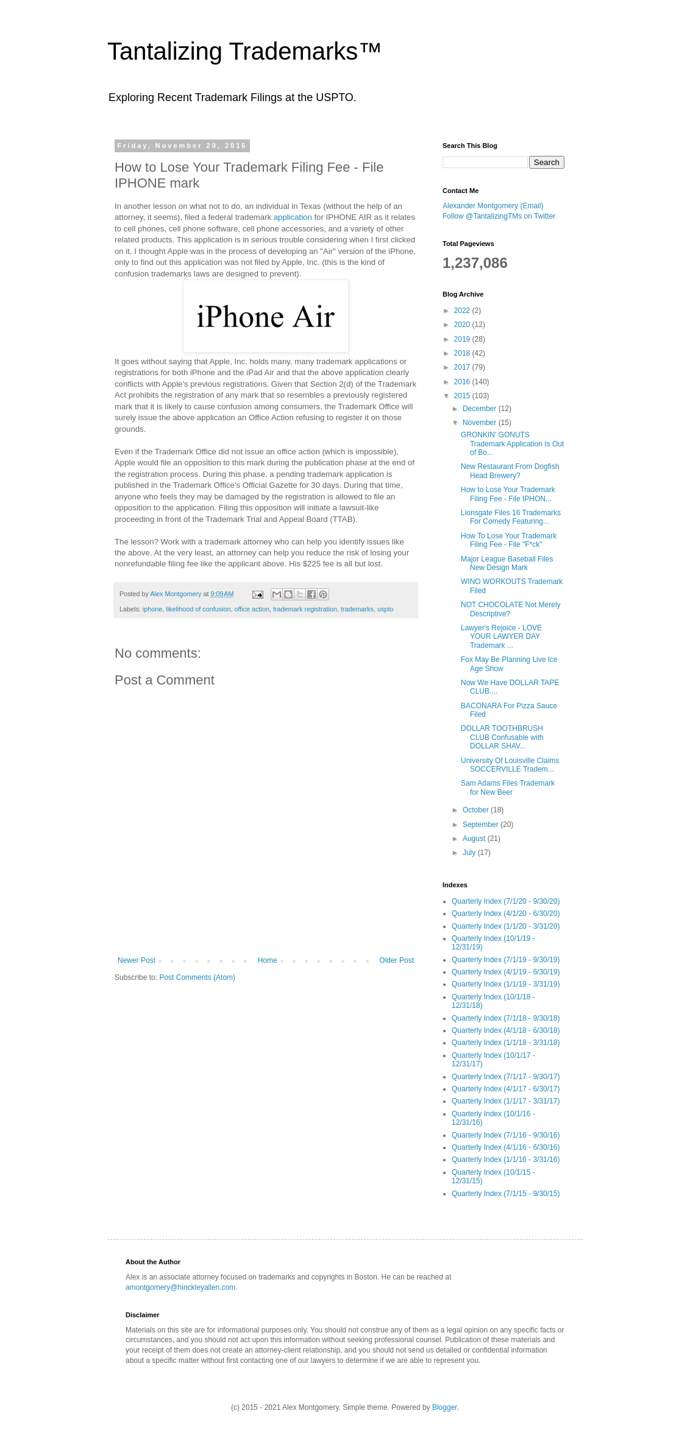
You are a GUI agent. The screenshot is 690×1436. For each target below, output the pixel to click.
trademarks (357, 609)
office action (252, 609)
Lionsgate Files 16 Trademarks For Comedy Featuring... (511, 517)
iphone (152, 609)
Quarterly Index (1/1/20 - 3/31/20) (506, 926)
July (470, 852)
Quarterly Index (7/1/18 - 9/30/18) (506, 1018)
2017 (463, 367)
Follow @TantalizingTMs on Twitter (499, 216)
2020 (463, 324)
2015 (463, 396)
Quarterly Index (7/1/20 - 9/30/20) (506, 901)
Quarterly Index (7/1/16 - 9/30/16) (506, 1135)
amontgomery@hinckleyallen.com (180, 1287)
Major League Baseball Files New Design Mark (507, 563)
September (481, 824)
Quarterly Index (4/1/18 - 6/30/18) (506, 1030)
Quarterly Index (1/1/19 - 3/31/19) (506, 984)
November (481, 422)
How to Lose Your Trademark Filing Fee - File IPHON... (508, 493)
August (475, 838)
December (481, 408)
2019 (463, 339)
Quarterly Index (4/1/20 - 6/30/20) (506, 913)
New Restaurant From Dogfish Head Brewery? (510, 470)
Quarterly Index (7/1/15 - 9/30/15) (506, 1193)
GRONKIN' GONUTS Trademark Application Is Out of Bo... (512, 444)
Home (267, 960)
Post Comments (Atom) (197, 977)
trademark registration (305, 609)
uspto (385, 609)
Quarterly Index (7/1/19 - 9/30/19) (506, 960)
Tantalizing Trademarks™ (244, 51)
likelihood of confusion (198, 609)
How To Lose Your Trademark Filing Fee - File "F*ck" (509, 540)
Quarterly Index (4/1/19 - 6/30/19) (506, 972)
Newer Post (136, 960)
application (293, 217)
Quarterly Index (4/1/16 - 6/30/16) (506, 1147)
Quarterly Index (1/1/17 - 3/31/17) (506, 1101)
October (477, 810)
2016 (463, 382)
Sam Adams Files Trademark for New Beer (508, 787)
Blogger (444, 1407)
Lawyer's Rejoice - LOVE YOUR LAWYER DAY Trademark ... (501, 637)
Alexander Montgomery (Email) (493, 206)
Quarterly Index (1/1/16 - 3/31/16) (506, 1159)
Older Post (396, 960)
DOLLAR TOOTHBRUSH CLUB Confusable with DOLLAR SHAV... (502, 737)
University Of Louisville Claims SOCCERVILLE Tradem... (510, 764)
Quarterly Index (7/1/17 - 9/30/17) (506, 1076)
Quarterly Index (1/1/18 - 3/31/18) (506, 1042)
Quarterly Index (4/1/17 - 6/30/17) (506, 1089)
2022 (463, 310)
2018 (463, 353)
